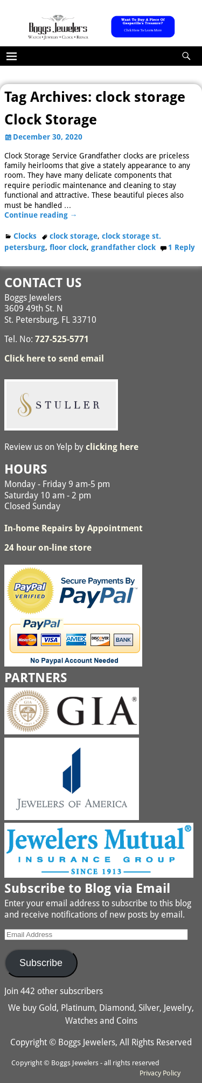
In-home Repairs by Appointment (73, 528)
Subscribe (40, 962)
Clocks (25, 236)
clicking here (112, 447)
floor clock (68, 247)
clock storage (73, 236)
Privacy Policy (160, 1073)
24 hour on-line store (48, 548)
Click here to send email (54, 358)
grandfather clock (123, 247)
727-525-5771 (62, 339)
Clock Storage (50, 120)
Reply (181, 247)
